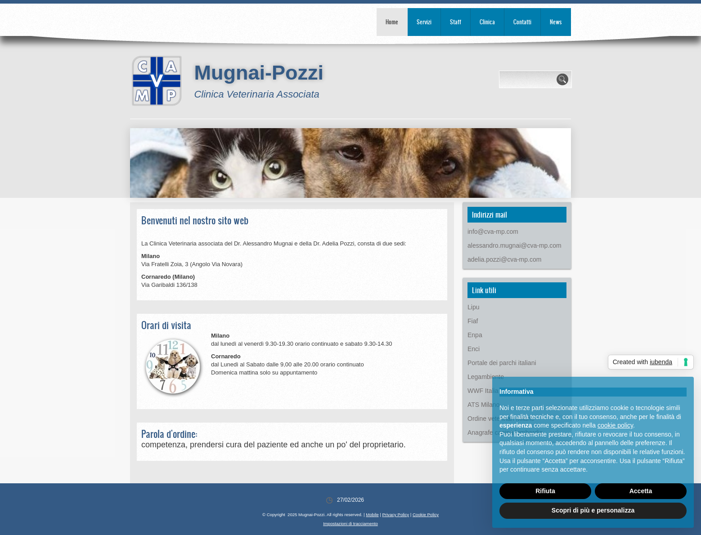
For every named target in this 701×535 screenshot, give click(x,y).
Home (392, 22)
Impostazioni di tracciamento (350, 523)
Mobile (372, 514)
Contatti (522, 22)
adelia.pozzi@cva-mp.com (504, 259)
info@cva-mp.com (492, 231)
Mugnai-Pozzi (258, 72)
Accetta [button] (640, 491)
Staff (455, 22)
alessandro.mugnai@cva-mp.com (514, 245)
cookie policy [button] (615, 425)
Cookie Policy (426, 514)
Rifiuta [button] (545, 491)
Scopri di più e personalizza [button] (593, 510)
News (556, 22)
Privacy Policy (395, 514)
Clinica (487, 22)
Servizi (424, 22)
